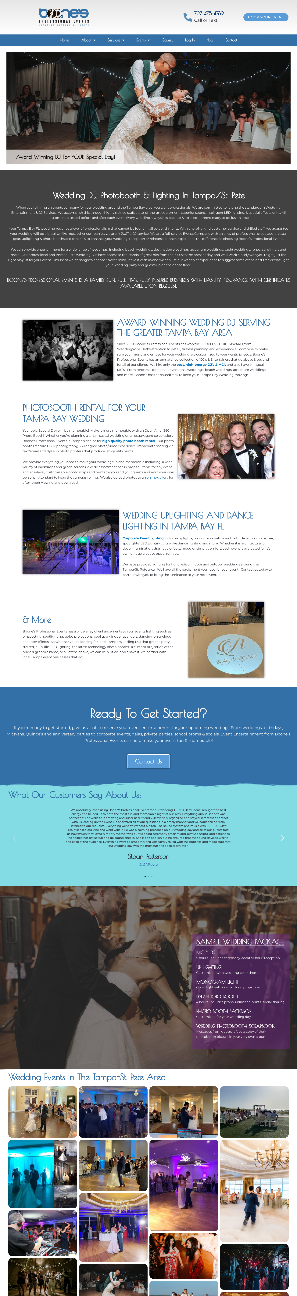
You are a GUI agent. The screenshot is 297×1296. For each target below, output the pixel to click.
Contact (231, 40)
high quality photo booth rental (128, 441)
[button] (14, 838)
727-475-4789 (209, 13)
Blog (209, 40)
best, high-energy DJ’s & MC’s (201, 364)
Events (143, 40)
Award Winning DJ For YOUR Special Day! (65, 157)
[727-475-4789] (188, 17)
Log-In (190, 40)
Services (116, 40)
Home (65, 40)
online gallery (157, 477)
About (88, 40)
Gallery (167, 40)
